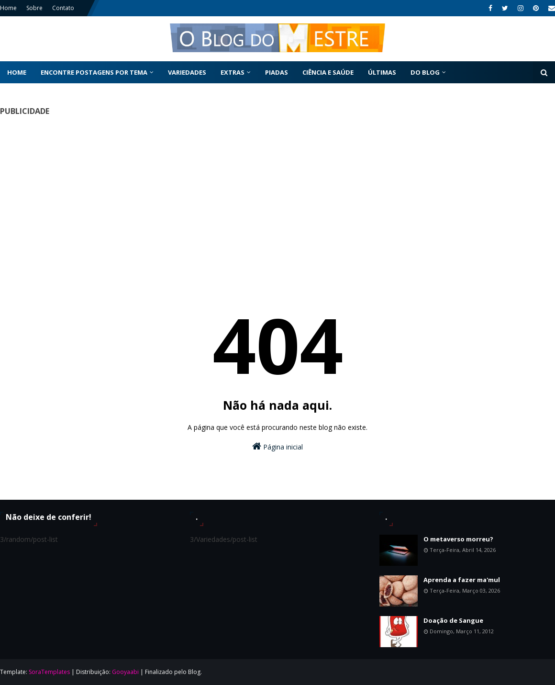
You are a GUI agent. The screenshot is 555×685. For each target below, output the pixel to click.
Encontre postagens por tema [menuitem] (94, 72)
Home (8, 8)
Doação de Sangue (453, 620)
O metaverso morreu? (458, 539)
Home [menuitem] (16, 72)
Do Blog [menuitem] (425, 72)
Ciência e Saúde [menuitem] (328, 72)
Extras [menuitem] (232, 72)
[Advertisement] (277, 191)
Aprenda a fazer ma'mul (461, 579)
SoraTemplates (49, 672)
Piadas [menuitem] (276, 72)
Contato (63, 8)
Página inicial (277, 446)
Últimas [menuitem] (382, 72)
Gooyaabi (125, 672)
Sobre (34, 8)
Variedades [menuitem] (187, 72)
